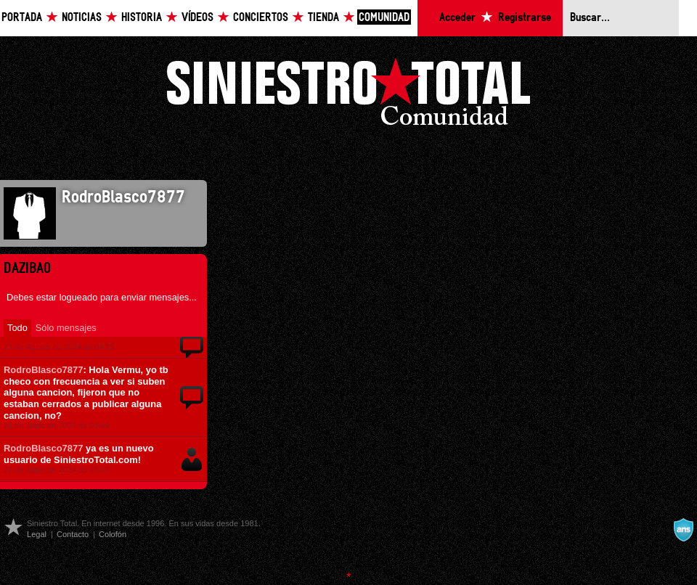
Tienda (323, 17)
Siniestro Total (348, 95)
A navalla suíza (683, 529)
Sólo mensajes (66, 327)
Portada (21, 17)
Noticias (82, 17)
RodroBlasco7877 (43, 369)
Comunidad (384, 17)
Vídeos (197, 17)
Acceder (457, 17)
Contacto (73, 534)
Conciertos (260, 17)
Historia (141, 17)
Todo (17, 327)
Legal (36, 534)
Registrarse (524, 17)
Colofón (112, 534)
